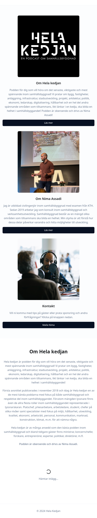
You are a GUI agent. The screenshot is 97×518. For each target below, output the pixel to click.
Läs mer (48, 122)
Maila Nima (48, 324)
